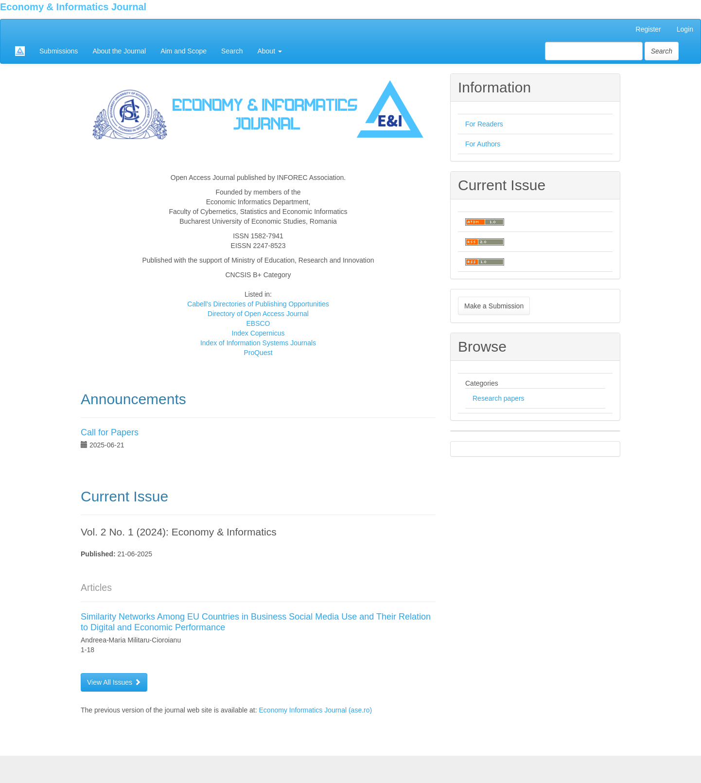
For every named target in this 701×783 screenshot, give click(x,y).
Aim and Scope (183, 51)
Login (685, 29)
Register (648, 29)
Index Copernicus (258, 333)
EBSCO (258, 323)
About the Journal (119, 51)
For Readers (484, 124)
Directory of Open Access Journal (258, 314)
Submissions (58, 51)
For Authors (482, 144)
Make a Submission (494, 306)
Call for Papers (110, 432)
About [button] (269, 51)
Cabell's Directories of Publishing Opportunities (258, 304)
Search (232, 51)
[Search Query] (594, 51)
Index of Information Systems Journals (258, 343)
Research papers (499, 398)
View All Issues (114, 682)
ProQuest (258, 352)
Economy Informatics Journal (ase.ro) (315, 710)
